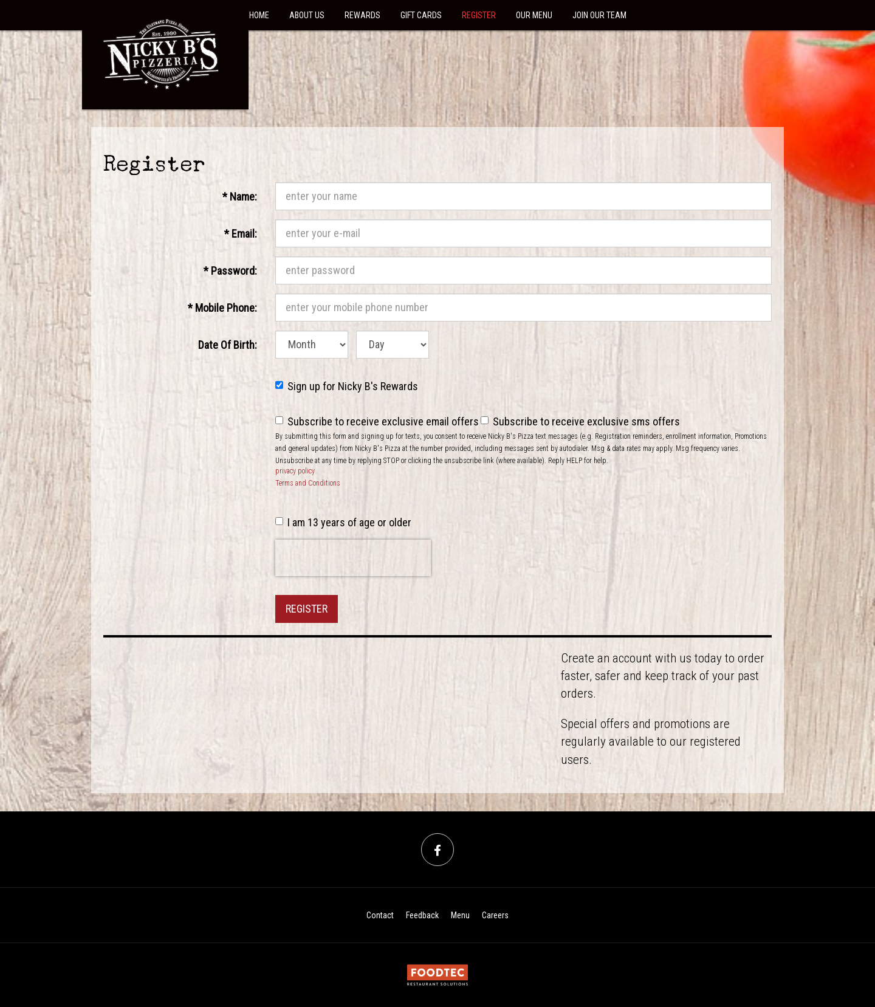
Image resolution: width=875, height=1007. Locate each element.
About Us (306, 15)
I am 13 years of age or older (343, 522)
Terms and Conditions (307, 483)
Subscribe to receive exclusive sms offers (580, 421)
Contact (380, 915)
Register (479, 15)
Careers (495, 915)
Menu (460, 915)
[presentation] (353, 558)
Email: (245, 232)
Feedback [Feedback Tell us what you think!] (422, 915)
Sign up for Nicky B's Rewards (346, 386)
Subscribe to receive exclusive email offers (377, 421)
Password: (230, 270)
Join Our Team (599, 15)
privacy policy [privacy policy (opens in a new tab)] (295, 471)
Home (259, 15)
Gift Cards (421, 15)
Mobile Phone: (222, 307)
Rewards (362, 15)
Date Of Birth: (227, 344)
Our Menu (534, 15)
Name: (244, 195)
